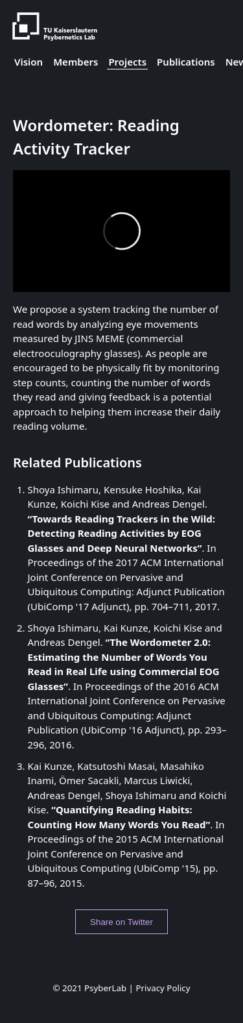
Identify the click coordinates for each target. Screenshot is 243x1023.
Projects (127, 61)
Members (75, 61)
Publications (186, 61)
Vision (28, 61)
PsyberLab (105, 988)
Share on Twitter (121, 922)
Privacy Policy (162, 988)
